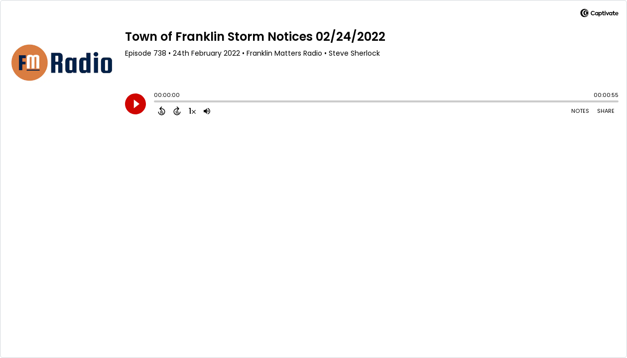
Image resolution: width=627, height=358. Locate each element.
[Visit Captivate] (599, 14)
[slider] (156, 102)
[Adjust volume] (207, 111)
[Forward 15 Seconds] (177, 111)
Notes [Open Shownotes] (580, 111)
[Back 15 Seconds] (161, 111)
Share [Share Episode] (606, 111)
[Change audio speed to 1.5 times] (192, 111)
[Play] (135, 103)
